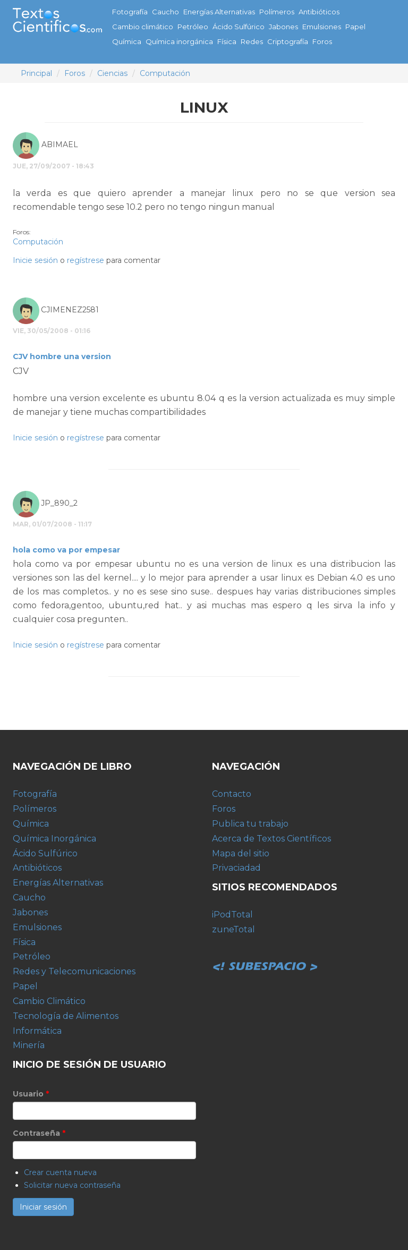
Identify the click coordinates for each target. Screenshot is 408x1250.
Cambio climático (142, 26)
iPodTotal (232, 914)
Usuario (31, 1094)
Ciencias (112, 73)
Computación (165, 73)
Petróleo (192, 26)
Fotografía (130, 11)
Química (126, 41)
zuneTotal (233, 929)
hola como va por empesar (66, 550)
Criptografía (287, 41)
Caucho (165, 11)
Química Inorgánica (54, 839)
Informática (37, 1031)
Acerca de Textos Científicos (271, 839)
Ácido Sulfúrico (238, 26)
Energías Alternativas (219, 11)
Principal (36, 73)
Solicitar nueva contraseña (72, 1185)
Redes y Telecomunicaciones (74, 971)
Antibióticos (319, 11)
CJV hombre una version (62, 356)
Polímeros (276, 11)
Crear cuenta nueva (60, 1172)
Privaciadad (236, 868)
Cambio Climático (49, 1001)
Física (226, 41)
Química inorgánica (179, 41)
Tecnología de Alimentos (65, 1016)
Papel (355, 26)
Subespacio (265, 955)
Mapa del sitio (240, 853)
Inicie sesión (35, 260)
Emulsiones (321, 26)
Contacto (231, 794)
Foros (322, 41)
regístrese (85, 260)
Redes (252, 41)
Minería (29, 1045)
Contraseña (39, 1133)
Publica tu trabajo (250, 824)
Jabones (283, 26)
